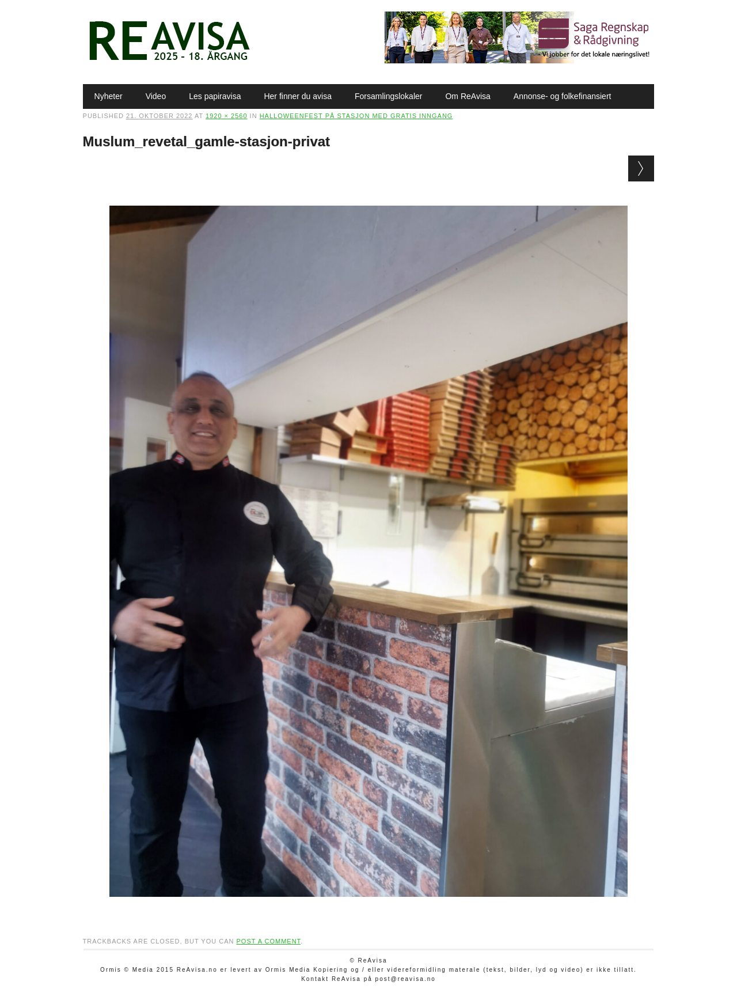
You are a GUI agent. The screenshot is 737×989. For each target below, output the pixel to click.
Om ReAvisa (467, 96)
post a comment (268, 941)
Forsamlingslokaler (388, 96)
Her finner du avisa (298, 96)
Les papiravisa (215, 96)
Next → (641, 168)
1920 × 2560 (226, 115)
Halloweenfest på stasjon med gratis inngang (356, 115)
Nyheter (108, 96)
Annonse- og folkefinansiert (562, 96)
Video (156, 96)
